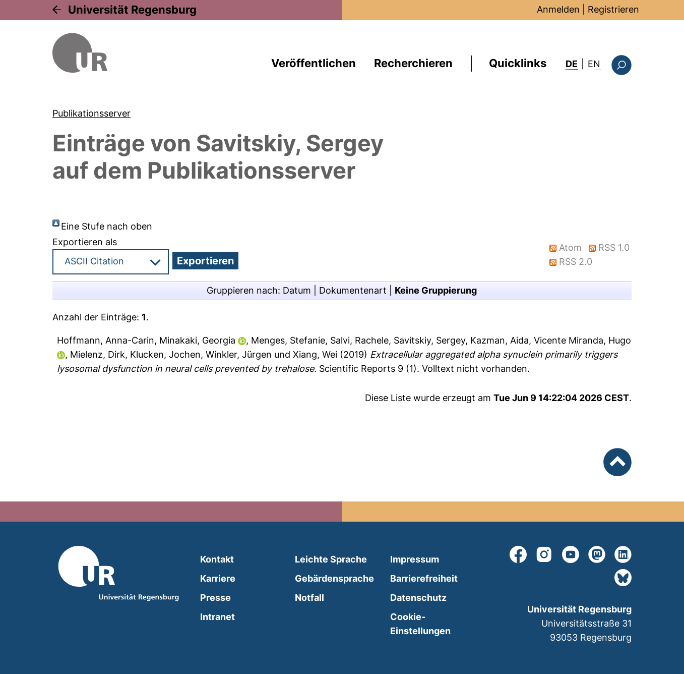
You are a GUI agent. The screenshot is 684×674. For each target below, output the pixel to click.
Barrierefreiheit (424, 578)
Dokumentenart (353, 290)
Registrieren (613, 9)
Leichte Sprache (331, 559)
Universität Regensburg (132, 9)
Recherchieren (413, 63)
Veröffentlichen (313, 63)
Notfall (309, 597)
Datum (297, 290)
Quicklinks (517, 63)
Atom (570, 247)
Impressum (414, 559)
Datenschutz (418, 597)
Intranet (217, 616)
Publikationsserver (91, 113)
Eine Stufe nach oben (106, 226)
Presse (215, 597)
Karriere (217, 578)
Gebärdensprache (334, 578)
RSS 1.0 (614, 247)
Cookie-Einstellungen (420, 623)
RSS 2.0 (575, 261)
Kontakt (217, 559)
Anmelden (558, 9)
